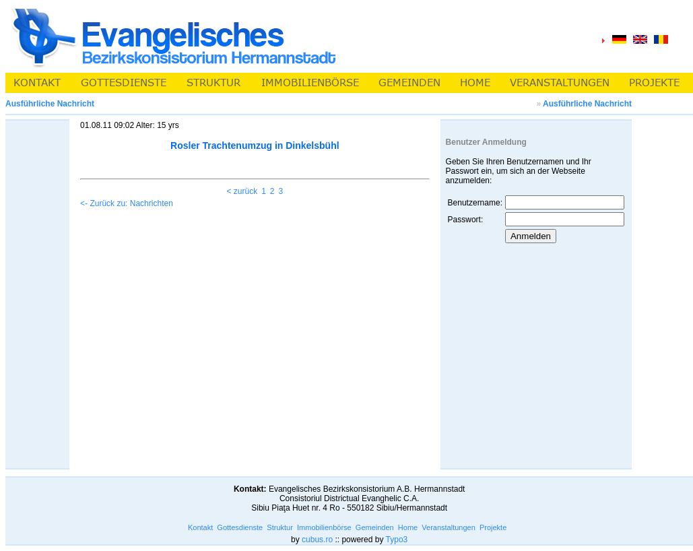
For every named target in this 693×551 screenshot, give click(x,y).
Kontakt (200, 527)
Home (408, 527)
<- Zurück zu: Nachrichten (126, 203)
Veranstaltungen (448, 527)
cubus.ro (317, 539)
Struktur (280, 527)
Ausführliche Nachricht (587, 103)
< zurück (241, 191)
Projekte (493, 527)
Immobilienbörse (324, 527)
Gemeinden (375, 527)
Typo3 (397, 539)
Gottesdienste (240, 527)
